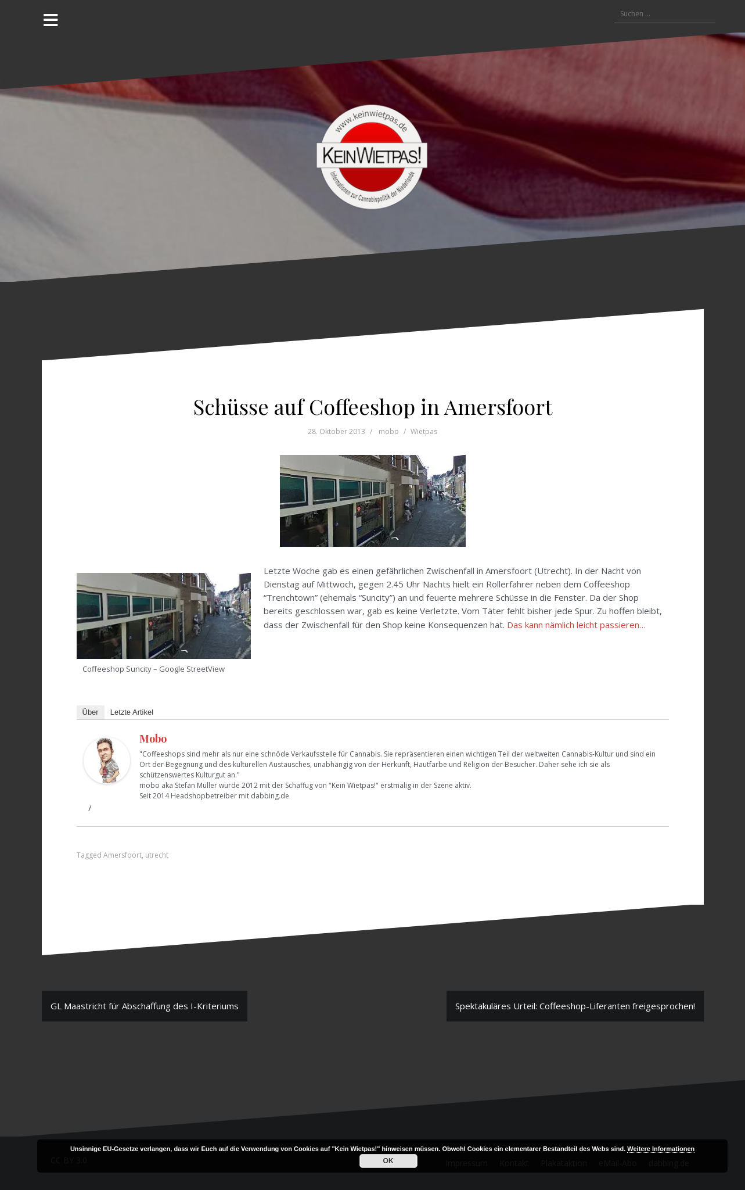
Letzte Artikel (131, 712)
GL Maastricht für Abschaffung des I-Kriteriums (145, 1006)
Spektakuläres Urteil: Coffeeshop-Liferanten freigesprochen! (575, 1006)
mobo (389, 431)
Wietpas (424, 431)
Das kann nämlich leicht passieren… (576, 624)
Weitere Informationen (660, 1148)
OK (388, 1161)
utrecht (156, 855)
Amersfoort (122, 855)
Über (90, 712)
